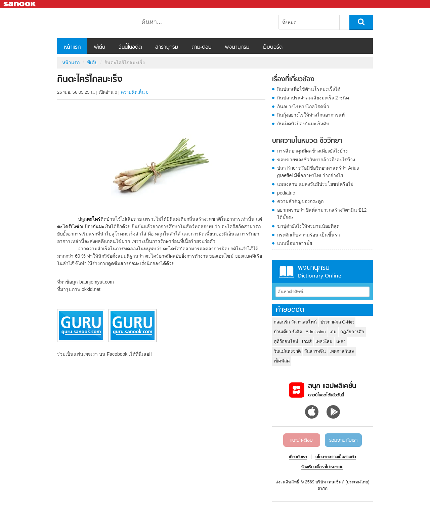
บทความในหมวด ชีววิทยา (307, 141)
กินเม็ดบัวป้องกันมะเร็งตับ (303, 123)
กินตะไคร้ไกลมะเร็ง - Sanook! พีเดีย (92, 23)
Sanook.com (20, 4)
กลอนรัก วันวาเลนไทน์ (295, 322)
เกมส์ (307, 341)
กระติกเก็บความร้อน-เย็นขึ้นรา (308, 235)
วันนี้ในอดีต (130, 47)
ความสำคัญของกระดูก (300, 201)
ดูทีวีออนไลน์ (286, 341)
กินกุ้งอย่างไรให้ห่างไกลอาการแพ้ (311, 115)
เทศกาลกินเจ (342, 351)
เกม (333, 331)
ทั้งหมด (289, 22)
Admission (316, 331)
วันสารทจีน (315, 351)
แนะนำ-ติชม (301, 440)
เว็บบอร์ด (273, 47)
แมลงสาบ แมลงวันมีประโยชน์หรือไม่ (315, 184)
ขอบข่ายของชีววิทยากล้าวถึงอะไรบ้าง (316, 159)
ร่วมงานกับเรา (343, 440)
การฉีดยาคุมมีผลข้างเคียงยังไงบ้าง (312, 151)
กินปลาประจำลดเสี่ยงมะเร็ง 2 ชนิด (313, 97)
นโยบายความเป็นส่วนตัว (335, 457)
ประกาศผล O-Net (337, 322)
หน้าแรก (72, 47)
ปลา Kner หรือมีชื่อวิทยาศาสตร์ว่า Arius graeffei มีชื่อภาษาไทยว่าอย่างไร (318, 171)
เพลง (340, 341)
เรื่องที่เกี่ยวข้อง (293, 79)
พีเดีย (99, 47)
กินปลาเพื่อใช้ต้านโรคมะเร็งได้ (308, 89)
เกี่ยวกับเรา (298, 457)
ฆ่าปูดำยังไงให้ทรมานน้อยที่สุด (308, 226)
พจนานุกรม (237, 47)
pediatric (286, 193)
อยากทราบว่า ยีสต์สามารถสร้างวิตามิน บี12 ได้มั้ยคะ (322, 213)
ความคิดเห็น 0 (134, 92)
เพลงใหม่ (324, 341)
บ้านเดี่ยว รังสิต (288, 331)
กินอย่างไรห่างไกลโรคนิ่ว (303, 106)
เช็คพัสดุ (282, 360)
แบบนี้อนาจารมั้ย (294, 243)
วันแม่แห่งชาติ (287, 351)
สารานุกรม (166, 47)
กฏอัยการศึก (352, 331)
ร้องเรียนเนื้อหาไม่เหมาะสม (322, 467)
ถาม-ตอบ (201, 47)
